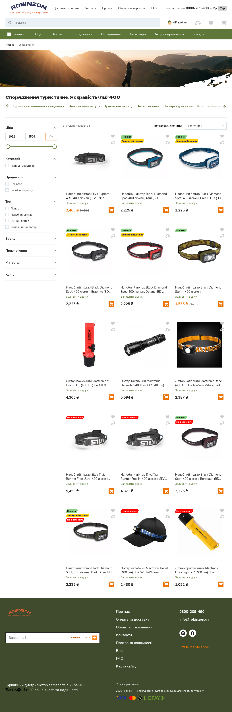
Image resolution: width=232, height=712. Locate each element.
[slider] (8, 146)
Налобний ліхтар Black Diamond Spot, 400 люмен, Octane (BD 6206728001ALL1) (144, 289)
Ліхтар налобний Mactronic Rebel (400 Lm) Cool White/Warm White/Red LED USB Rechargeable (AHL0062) (145, 570)
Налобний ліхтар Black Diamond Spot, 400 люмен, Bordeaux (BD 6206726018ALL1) (198, 477)
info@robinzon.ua (194, 619)
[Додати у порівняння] (113, 142)
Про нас (107, 8)
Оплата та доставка (132, 619)
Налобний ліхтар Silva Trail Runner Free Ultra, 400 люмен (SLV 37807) (87, 477)
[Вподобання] (211, 22)
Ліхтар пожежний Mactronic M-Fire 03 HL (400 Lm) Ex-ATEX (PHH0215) (88, 383)
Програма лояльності (134, 642)
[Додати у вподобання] (113, 136)
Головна (9, 45)
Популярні (206, 125)
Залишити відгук (77, 203)
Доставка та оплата (66, 8)
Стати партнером (174, 8)
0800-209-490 (199, 8)
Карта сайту (126, 666)
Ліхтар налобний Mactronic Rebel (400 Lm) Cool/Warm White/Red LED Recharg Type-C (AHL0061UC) (199, 383)
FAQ (154, 8)
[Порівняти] (198, 22)
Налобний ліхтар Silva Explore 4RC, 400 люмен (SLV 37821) (87, 196)
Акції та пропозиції (169, 34)
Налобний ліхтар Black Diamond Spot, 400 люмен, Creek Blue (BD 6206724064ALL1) (198, 196)
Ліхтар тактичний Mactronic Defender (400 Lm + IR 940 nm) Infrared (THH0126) (142, 383)
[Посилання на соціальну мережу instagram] (183, 636)
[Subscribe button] (85, 637)
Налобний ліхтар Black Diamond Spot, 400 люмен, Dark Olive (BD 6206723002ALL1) (89, 570)
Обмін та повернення (132, 8)
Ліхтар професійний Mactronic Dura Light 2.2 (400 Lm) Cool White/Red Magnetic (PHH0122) (197, 570)
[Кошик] (224, 22)
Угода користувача (127, 684)
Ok (51, 136)
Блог (120, 650)
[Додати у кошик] (111, 210)
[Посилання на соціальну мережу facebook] (192, 636)
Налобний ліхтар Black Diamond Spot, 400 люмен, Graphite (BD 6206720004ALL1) (89, 289)
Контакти (90, 8)
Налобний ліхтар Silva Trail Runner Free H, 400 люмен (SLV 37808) (143, 477)
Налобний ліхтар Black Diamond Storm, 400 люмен (198, 289)
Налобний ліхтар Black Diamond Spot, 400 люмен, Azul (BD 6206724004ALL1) (144, 196)
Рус (215, 8)
